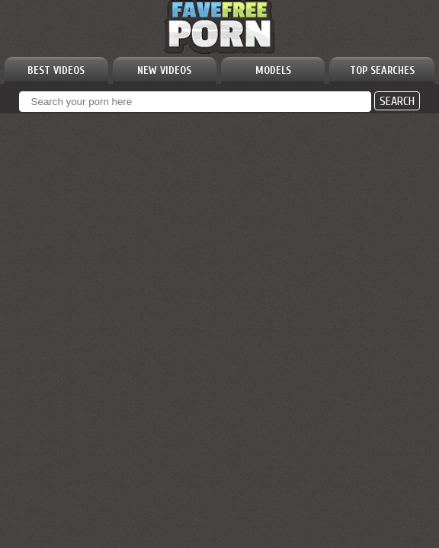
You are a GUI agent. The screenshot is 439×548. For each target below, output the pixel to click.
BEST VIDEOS (56, 70)
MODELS (273, 70)
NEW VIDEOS (164, 70)
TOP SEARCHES (382, 70)
